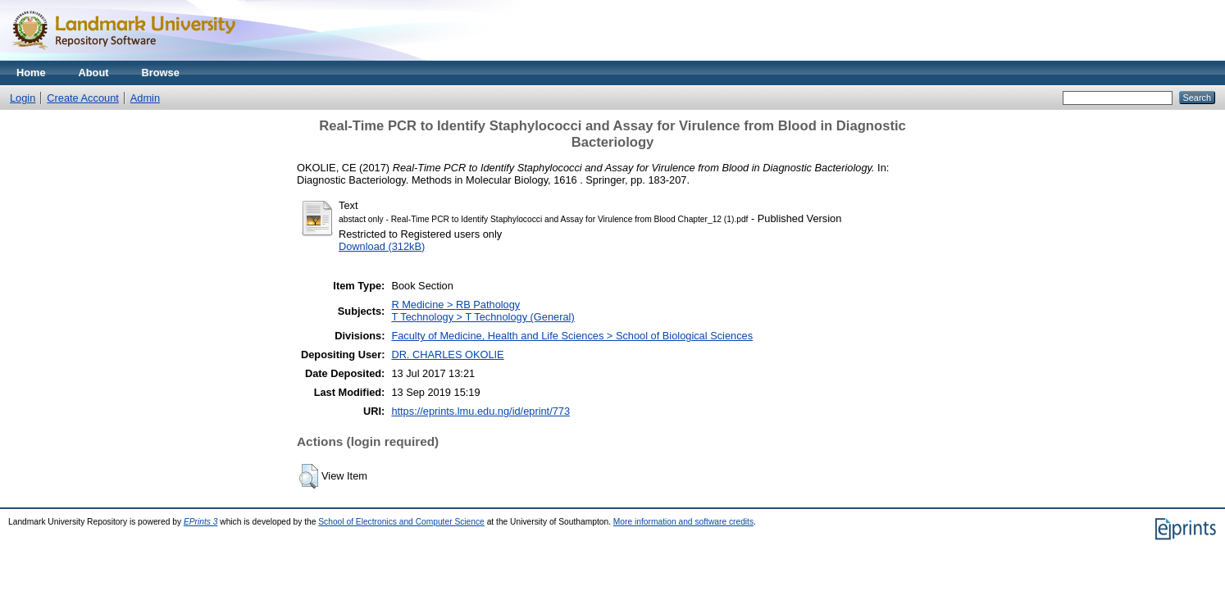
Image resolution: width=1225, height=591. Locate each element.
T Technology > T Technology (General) (482, 317)
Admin (145, 98)
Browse (161, 72)
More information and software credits (683, 521)
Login (22, 98)
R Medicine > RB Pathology (455, 304)
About (94, 72)
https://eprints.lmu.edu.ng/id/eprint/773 (480, 411)
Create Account (83, 98)
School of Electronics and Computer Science (401, 521)
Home (31, 72)
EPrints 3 (201, 521)
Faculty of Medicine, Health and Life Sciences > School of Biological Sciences (572, 336)
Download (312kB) (382, 246)
